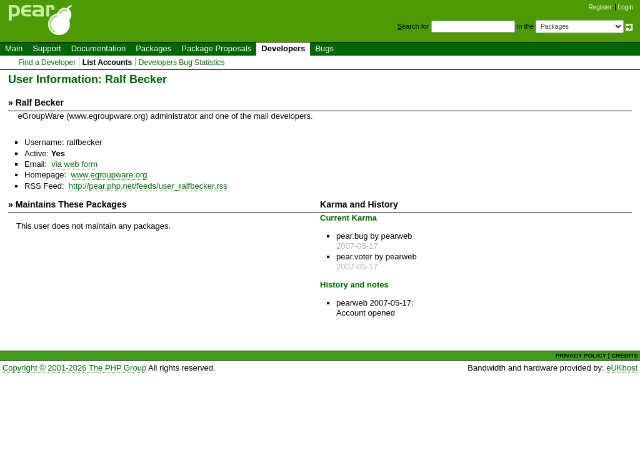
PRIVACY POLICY (581, 355)
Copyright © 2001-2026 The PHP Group (74, 367)
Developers (283, 48)
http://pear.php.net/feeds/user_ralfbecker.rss (148, 186)
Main (13, 48)
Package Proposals (216, 48)
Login (625, 7)
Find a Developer (47, 62)
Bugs (324, 48)
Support (46, 48)
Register (600, 7)
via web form (74, 164)
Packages (153, 48)
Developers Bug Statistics (182, 62)
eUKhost (622, 367)
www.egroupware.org (109, 174)
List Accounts (107, 62)
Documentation (98, 48)
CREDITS (624, 355)
